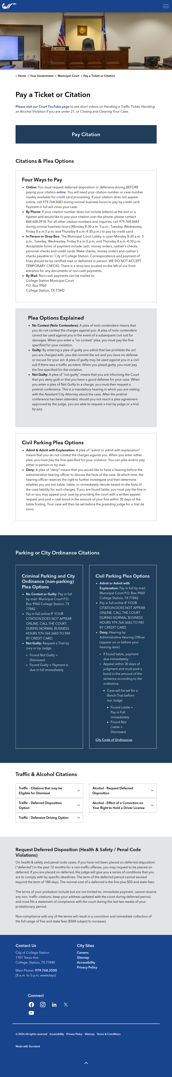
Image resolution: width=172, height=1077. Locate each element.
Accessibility (86, 962)
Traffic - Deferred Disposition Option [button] (40, 805)
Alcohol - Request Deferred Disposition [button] (112, 790)
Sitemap (83, 957)
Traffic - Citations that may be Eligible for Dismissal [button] (40, 790)
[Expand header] (166, 6)
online (61, 192)
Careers (83, 952)
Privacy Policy (87, 967)
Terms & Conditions (109, 1034)
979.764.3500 (46, 970)
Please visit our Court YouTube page (43, 106)
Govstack (34, 1046)
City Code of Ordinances (114, 740)
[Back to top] (86, 1063)
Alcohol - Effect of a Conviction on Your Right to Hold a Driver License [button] (118, 805)
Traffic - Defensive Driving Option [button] (44, 818)
